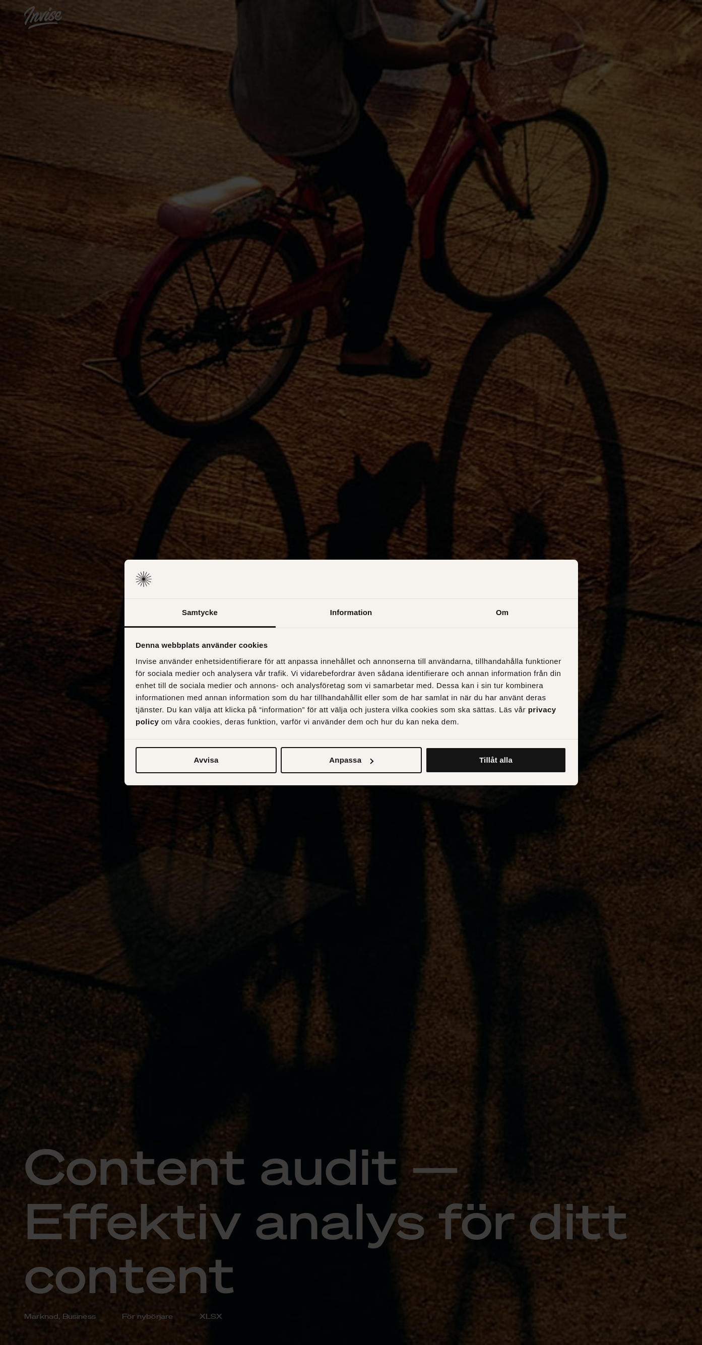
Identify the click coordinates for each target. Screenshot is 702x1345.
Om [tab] (502, 612)
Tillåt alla (496, 760)
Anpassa (351, 760)
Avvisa (206, 760)
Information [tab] (351, 612)
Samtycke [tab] (200, 612)
